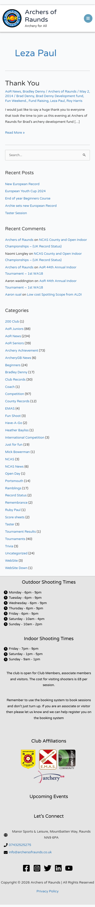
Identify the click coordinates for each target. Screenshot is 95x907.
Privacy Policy (47, 891)
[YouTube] (69, 868)
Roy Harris (74, 101)
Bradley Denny (34, 92)
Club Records (15, 380)
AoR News (13, 92)
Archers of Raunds (41, 16)
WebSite (11, 561)
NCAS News (14, 467)
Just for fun (14, 445)
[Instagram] (37, 868)
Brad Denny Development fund (59, 96)
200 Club (12, 322)
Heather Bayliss (17, 430)
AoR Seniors (14, 343)
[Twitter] (47, 868)
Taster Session (16, 213)
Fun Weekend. (16, 101)
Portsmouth (14, 481)
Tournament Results (20, 532)
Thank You (22, 83)
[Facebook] (26, 868)
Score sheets (15, 517)
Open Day (12, 474)
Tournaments (15, 539)
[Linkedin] (58, 868)
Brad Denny (25, 96)
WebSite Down (16, 568)
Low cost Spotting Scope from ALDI (54, 295)
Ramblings (13, 488)
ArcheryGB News (18, 358)
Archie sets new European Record (31, 206)
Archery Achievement (21, 351)
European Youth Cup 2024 (25, 191)
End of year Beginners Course (27, 198)
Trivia (9, 546)
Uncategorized (16, 553)
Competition (14, 394)
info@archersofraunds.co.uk (30, 852)
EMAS (10, 409)
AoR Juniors (14, 329)
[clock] (23, 592)
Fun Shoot (13, 416)
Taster (9, 524)
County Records (17, 401)
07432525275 (20, 845)
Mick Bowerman (17, 452)
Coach (10, 387)
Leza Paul (57, 101)
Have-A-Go (13, 423)
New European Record (22, 184)
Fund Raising (39, 101)
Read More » (15, 132)
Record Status (16, 495)
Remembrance (16, 503)
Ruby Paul (13, 510)
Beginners (13, 365)
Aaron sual (13, 295)
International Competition (24, 438)
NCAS (9, 459)
